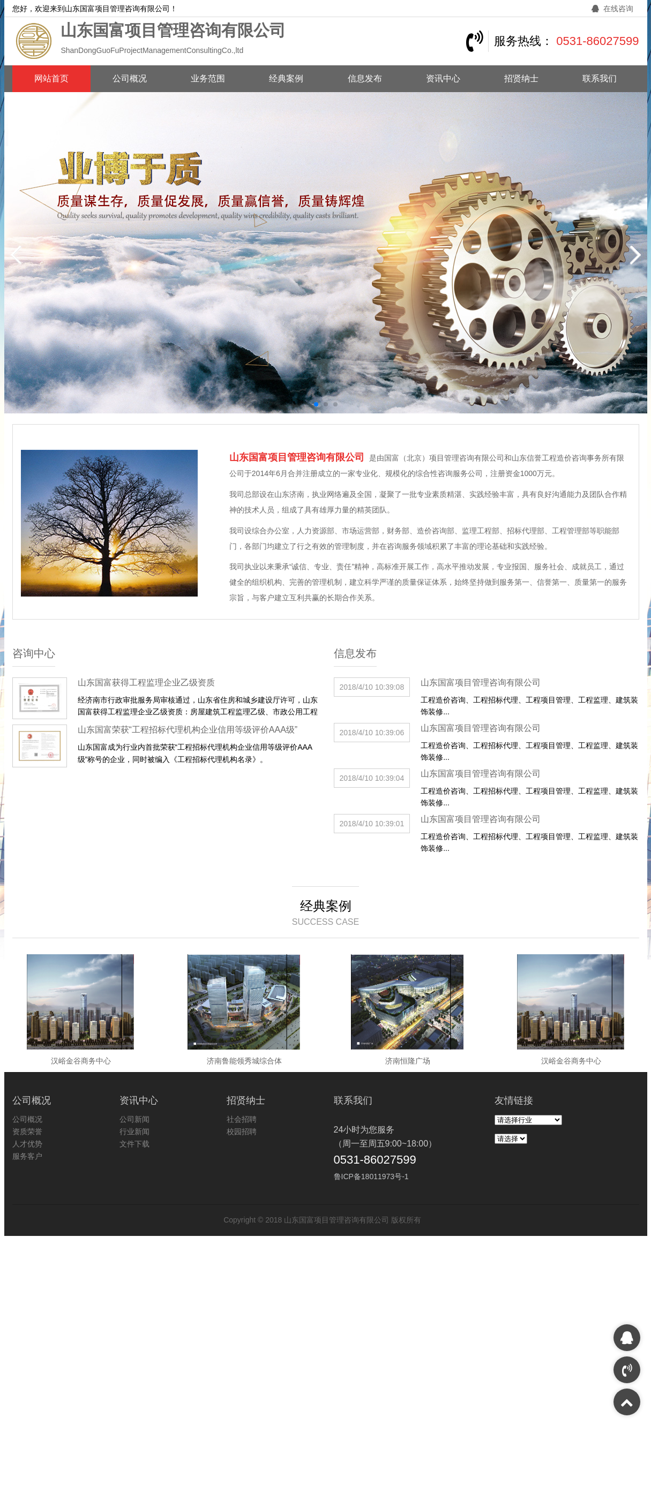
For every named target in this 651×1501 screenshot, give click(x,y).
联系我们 (599, 78)
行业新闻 (134, 1131)
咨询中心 (33, 653)
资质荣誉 (27, 1131)
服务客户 (27, 1156)
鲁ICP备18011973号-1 (371, 1176)
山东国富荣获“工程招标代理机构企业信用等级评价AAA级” (188, 729)
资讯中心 (443, 78)
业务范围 (208, 78)
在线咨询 (613, 8)
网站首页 (51, 78)
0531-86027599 (597, 41)
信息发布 (365, 78)
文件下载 (134, 1144)
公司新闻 (134, 1119)
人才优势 (27, 1144)
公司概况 (130, 78)
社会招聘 (242, 1119)
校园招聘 (242, 1131)
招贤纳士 (521, 78)
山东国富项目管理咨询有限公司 (481, 682)
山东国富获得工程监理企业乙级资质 (146, 682)
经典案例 (286, 78)
